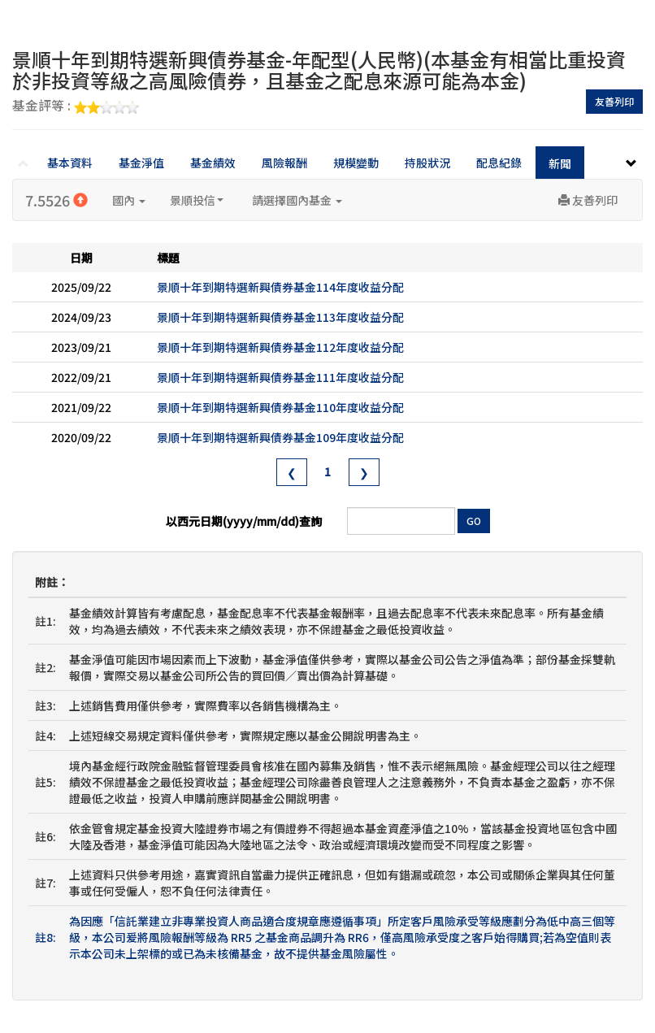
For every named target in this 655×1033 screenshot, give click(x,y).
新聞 (560, 163)
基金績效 (213, 162)
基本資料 (70, 162)
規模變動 (356, 162)
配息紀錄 (499, 162)
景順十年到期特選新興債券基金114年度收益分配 (280, 287)
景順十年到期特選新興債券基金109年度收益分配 (280, 437)
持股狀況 (427, 162)
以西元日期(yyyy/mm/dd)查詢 (244, 521)
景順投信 (196, 200)
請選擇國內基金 (297, 200)
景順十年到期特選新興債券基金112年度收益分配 (280, 347)
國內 (128, 200)
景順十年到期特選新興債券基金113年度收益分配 (280, 317)
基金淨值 (141, 162)
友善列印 (614, 101)
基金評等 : (75, 106)
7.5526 (56, 200)
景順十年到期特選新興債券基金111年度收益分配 (280, 377)
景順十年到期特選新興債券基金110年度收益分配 (280, 407)
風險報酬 (284, 162)
